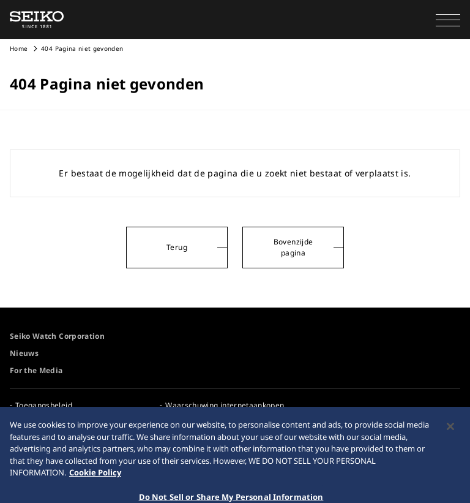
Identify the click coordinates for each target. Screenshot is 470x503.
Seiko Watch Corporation (57, 336)
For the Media (36, 370)
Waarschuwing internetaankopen (224, 405)
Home (19, 48)
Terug (176, 247)
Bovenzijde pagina (293, 247)
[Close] (450, 431)
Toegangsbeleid (43, 405)
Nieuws (24, 353)
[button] (448, 19)
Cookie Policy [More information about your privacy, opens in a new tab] (95, 477)
